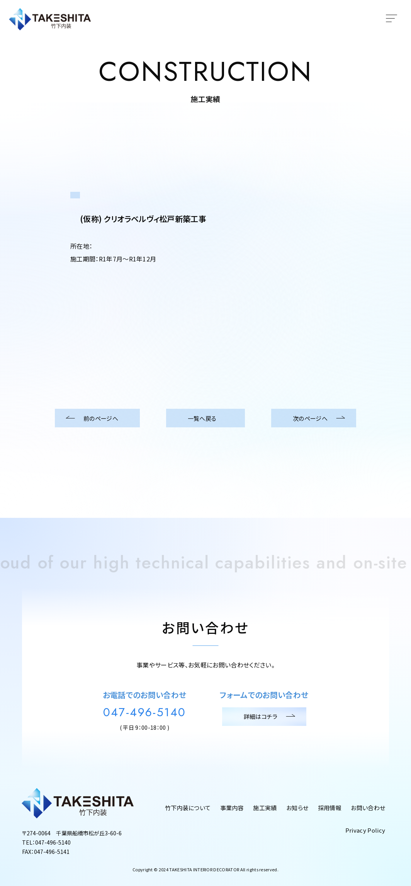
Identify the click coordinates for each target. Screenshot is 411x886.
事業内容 (232, 808)
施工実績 (265, 808)
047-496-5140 (144, 712)
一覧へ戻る (205, 418)
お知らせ (297, 808)
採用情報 (329, 808)
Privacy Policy (365, 830)
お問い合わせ (368, 808)
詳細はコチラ (264, 716)
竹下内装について (188, 808)
